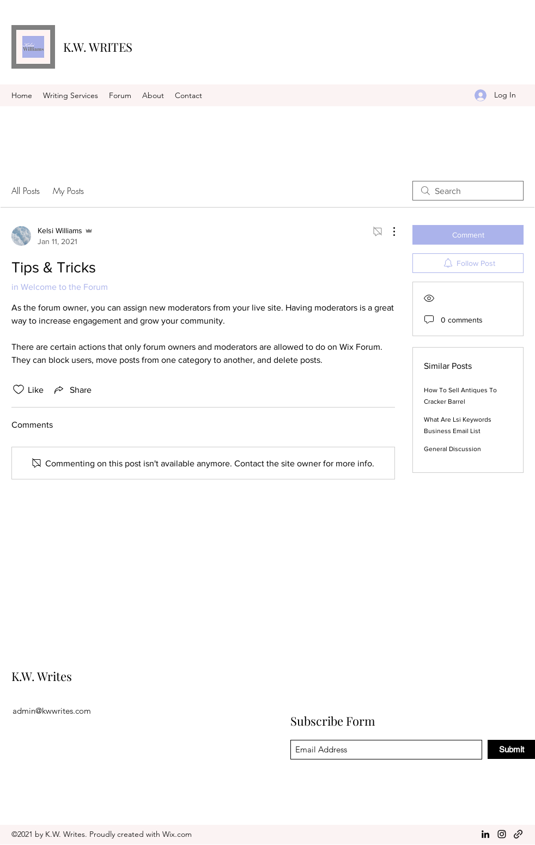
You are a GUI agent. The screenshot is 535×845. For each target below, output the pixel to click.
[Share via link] (72, 389)
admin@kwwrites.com (52, 711)
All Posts (25, 191)
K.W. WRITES (97, 47)
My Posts (68, 191)
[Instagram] (501, 834)
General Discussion (452, 449)
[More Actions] (388, 231)
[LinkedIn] (485, 834)
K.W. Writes (41, 676)
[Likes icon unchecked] (18, 389)
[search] (468, 190)
